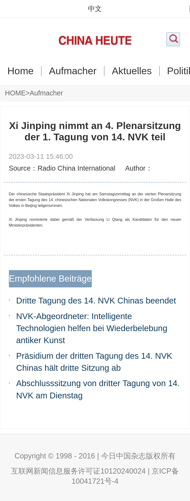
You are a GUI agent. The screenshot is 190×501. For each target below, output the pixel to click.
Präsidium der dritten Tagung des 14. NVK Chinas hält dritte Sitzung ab (94, 361)
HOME (15, 93)
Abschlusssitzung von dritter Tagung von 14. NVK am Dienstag (98, 389)
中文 (95, 8)
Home (20, 71)
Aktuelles (132, 71)
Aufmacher (73, 71)
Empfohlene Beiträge (50, 279)
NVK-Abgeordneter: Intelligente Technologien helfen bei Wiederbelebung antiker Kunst (91, 328)
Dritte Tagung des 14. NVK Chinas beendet (96, 300)
